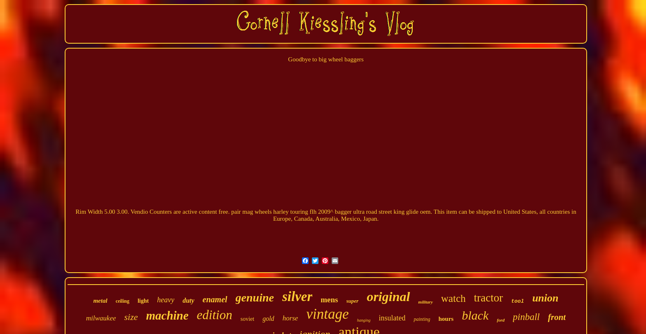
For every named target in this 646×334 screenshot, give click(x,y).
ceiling (122, 301)
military (425, 301)
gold (268, 318)
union (545, 298)
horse (290, 318)
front (557, 317)
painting (422, 319)
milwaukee (101, 318)
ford (501, 320)
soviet (247, 319)
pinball (526, 317)
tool (517, 301)
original (388, 296)
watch (453, 298)
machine (167, 315)
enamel (215, 299)
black (475, 315)
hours (446, 318)
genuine (255, 297)
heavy (165, 300)
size (131, 317)
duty (188, 300)
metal (100, 300)
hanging (363, 320)
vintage (327, 314)
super (352, 301)
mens (329, 299)
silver (297, 296)
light (143, 301)
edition (214, 315)
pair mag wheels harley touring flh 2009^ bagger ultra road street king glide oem (331, 211)
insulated (392, 318)
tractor (488, 298)
